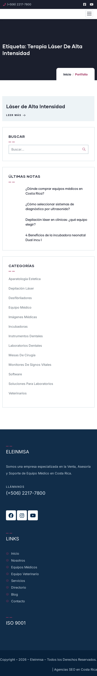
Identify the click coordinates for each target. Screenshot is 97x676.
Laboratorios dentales (25, 346)
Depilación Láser (21, 288)
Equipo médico (20, 307)
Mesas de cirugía (22, 355)
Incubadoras (18, 326)
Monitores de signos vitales (30, 365)
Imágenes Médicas (23, 317)
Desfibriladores (20, 298)
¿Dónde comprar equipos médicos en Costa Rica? (54, 191)
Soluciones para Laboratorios (31, 384)
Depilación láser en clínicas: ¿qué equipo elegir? (56, 222)
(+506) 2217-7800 (25, 493)
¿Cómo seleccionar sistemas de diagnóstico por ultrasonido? (49, 207)
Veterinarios (18, 393)
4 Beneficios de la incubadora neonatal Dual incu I (55, 238)
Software (15, 374)
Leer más (16, 115)
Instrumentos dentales (26, 336)
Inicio (67, 74)
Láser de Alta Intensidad (35, 106)
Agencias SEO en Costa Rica (75, 669)
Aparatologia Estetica (25, 279)
